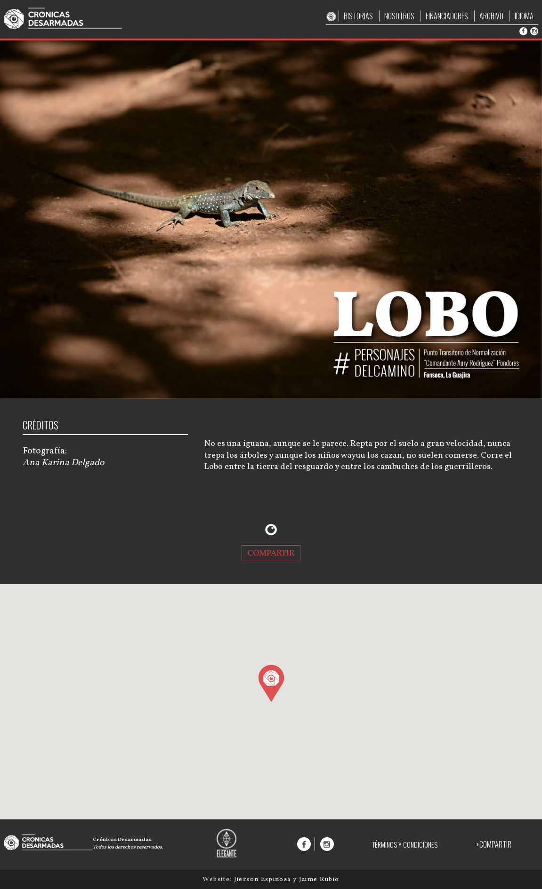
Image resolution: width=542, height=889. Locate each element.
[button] (271, 683)
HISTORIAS (358, 16)
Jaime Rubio (319, 879)
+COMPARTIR (493, 844)
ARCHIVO (491, 16)
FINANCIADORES (447, 16)
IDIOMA (524, 16)
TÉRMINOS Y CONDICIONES (404, 844)
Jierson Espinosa (263, 879)
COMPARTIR (271, 553)
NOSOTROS (399, 16)
